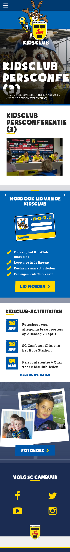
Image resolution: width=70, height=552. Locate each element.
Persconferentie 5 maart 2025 (37, 94)
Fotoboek (35, 450)
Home (9, 94)
